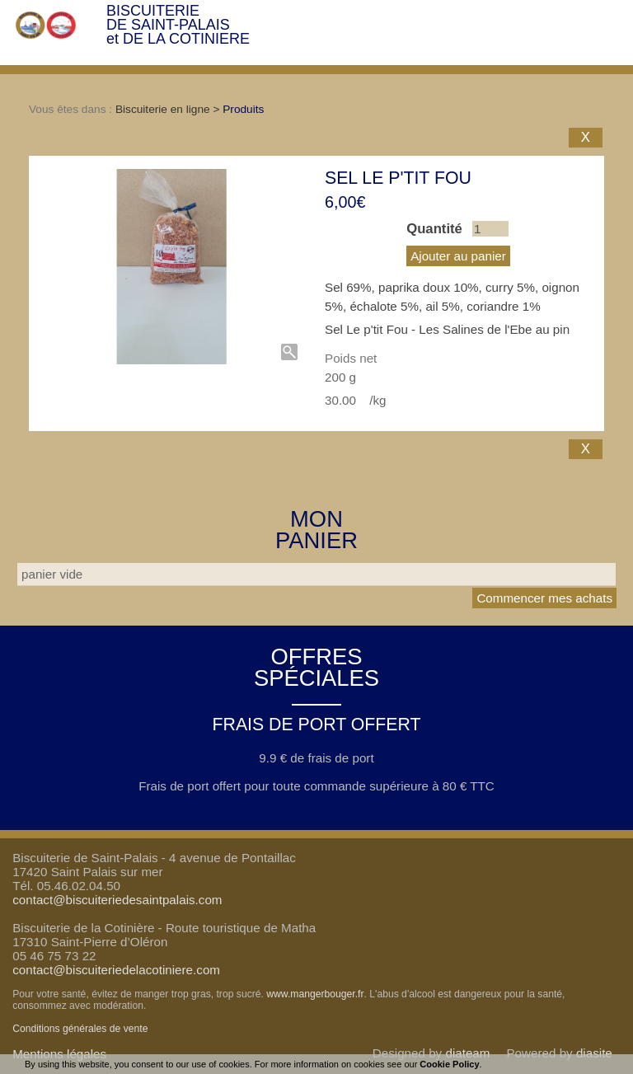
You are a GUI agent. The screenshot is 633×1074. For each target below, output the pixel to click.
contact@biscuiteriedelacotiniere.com (116, 970)
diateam (467, 1053)
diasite (594, 1053)
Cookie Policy (449, 1064)
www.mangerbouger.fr (314, 994)
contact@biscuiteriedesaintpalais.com (117, 900)
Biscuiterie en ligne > (169, 109)
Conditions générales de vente (80, 1028)
